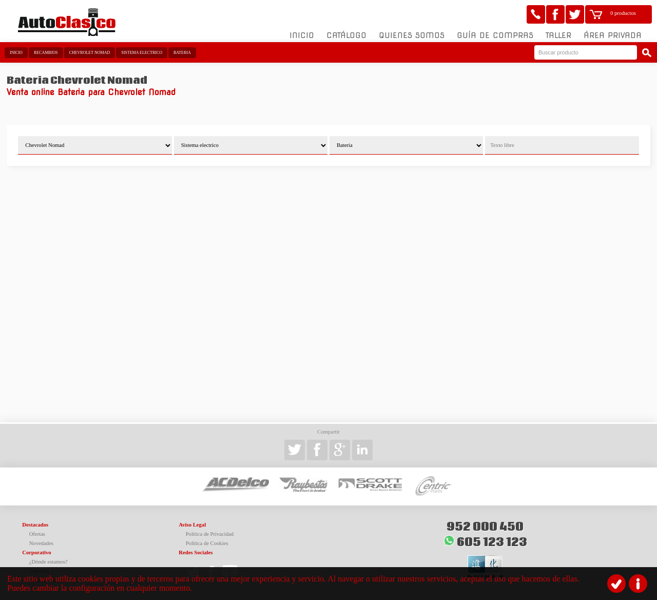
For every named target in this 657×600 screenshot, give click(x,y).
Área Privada (613, 35)
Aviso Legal (192, 525)
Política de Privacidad (210, 534)
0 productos (623, 13)
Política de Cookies (207, 543)
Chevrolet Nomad (89, 52)
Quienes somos (412, 35)
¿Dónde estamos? (48, 562)
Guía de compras (495, 35)
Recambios (46, 52)
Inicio (301, 35)
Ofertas (37, 534)
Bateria (182, 52)
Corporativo (36, 552)
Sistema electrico (141, 52)
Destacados (35, 525)
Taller (558, 35)
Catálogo (346, 35)
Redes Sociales (195, 552)
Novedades (41, 543)
